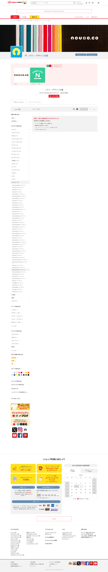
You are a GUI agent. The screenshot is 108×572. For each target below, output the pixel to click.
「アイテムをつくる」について (69, 535)
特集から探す (16, 398)
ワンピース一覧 (14, 539)
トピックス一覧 (30, 539)
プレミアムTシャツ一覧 (16, 535)
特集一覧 (28, 537)
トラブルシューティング (67, 537)
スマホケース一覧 (15, 553)
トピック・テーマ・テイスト (42, 127)
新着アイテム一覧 (30, 532)
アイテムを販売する (49, 537)
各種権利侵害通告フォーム (87, 537)
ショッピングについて (67, 532)
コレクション (92, 55)
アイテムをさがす (15, 529)
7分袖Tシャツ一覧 (15, 547)
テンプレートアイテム (35, 102)
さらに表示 (13, 326)
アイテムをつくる (49, 529)
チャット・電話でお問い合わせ (88, 532)
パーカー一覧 (14, 550)
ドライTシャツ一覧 (15, 534)
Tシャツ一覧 (13, 532)
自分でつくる (48, 534)
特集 (37, 129)
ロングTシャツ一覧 (15, 545)
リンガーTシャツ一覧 (15, 542)
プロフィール (80, 55)
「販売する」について (67, 534)
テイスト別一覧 (30, 540)
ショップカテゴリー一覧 (32, 543)
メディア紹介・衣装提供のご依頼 (88, 535)
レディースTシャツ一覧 (16, 537)
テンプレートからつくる (50, 532)
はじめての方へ (48, 543)
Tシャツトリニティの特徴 (51, 540)
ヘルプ (87, 17)
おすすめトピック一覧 (31, 534)
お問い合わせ (94, 17)
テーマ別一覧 (29, 542)
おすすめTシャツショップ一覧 (33, 535)
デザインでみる (92, 109)
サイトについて (65, 539)
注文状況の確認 (80, 4)
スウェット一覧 (14, 548)
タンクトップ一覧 (15, 543)
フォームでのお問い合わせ (87, 534)
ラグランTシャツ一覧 (15, 540)
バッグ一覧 (13, 551)
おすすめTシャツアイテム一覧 (17, 555)
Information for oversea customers (54, 11)
